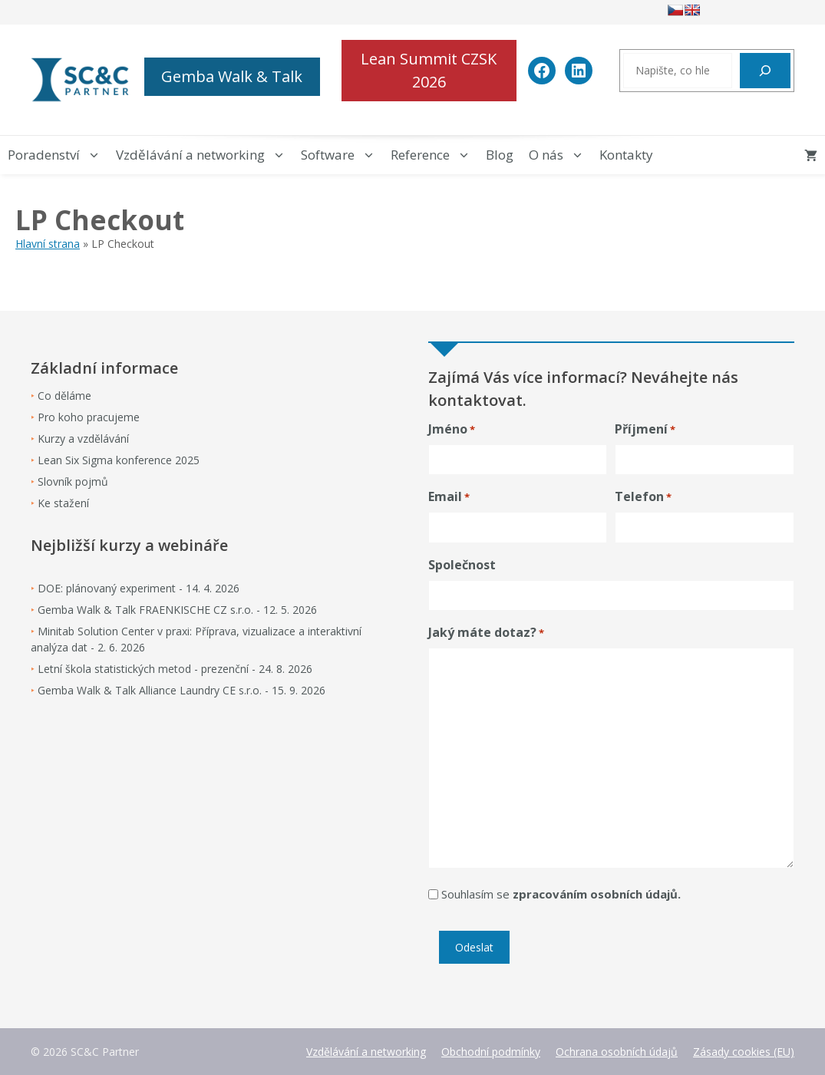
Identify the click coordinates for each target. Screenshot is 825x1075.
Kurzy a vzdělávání (83, 438)
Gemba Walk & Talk (231, 76)
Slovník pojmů (73, 481)
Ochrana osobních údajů (617, 1051)
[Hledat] (765, 70)
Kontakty (626, 154)
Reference (434, 155)
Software (342, 155)
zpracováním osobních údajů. (597, 894)
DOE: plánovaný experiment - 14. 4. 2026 (138, 588)
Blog (499, 154)
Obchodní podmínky (490, 1051)
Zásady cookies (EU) (743, 1051)
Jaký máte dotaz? (486, 632)
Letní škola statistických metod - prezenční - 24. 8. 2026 (175, 668)
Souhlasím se (561, 894)
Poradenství (58, 155)
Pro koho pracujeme (89, 417)
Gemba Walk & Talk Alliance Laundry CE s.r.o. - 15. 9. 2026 (181, 690)
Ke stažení (63, 503)
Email (449, 497)
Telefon (643, 497)
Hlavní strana (47, 243)
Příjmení (645, 429)
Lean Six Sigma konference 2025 (119, 460)
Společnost (462, 564)
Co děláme (64, 395)
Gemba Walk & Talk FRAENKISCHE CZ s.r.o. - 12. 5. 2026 (177, 609)
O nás (560, 155)
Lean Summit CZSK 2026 (429, 70)
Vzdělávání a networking (204, 155)
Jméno (451, 429)
